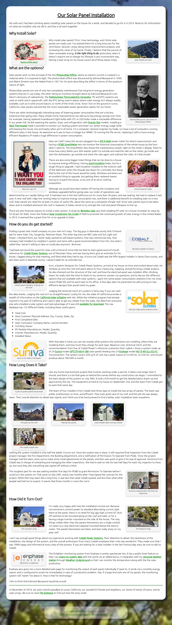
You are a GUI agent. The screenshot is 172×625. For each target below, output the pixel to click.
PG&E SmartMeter (67, 144)
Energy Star (94, 122)
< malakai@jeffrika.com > (80, 611)
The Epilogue (46, 592)
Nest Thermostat (18, 125)
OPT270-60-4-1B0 (79, 351)
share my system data (70, 556)
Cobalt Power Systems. (91, 537)
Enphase (123, 351)
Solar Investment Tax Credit (64, 213)
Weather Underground (78, 560)
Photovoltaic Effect (66, 74)
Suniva (58, 351)
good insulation (96, 163)
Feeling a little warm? (28, 62)
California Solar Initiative (53, 297)
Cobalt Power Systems (35, 253)
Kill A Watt (105, 141)
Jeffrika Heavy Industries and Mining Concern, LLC (86, 614)
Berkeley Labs (88, 210)
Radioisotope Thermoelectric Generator (70, 96)
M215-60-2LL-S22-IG (147, 351)
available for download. (92, 303)
